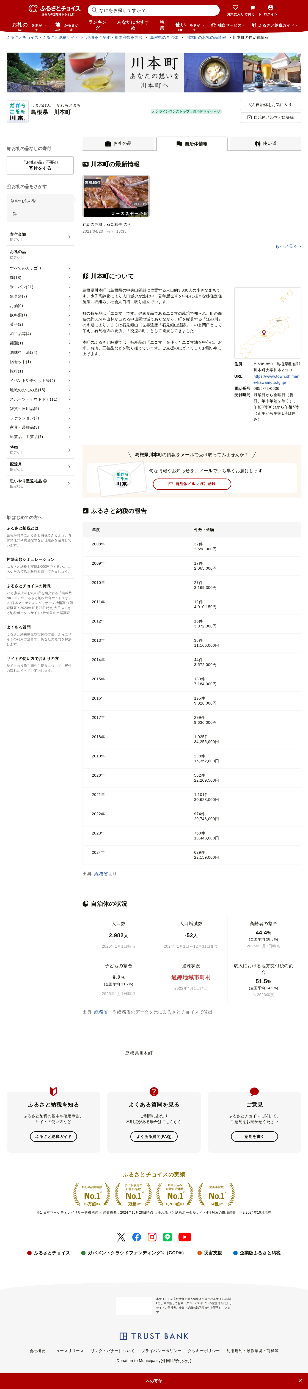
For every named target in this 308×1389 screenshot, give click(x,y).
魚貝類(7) (18, 296)
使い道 (190, 26)
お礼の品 (29, 26)
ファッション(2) (24, 418)
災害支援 (213, 1253)
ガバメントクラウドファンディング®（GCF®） (137, 1253)
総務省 (101, 873)
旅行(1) (16, 371)
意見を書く (254, 1136)
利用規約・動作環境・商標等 (253, 1351)
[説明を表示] (45, 481)
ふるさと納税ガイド (53, 1136)
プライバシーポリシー (161, 1351)
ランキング (98, 25)
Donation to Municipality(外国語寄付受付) (154, 1360)
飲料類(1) (18, 315)
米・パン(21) (21, 287)
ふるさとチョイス (52, 1253)
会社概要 (37, 1351)
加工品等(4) (20, 333)
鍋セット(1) (20, 362)
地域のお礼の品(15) (27, 390)
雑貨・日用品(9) (24, 408)
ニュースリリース (68, 1351)
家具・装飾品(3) (24, 427)
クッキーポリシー (204, 1351)
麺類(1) (16, 343)
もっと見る (286, 246)
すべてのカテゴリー (28, 268)
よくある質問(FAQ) (154, 1136)
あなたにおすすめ (133, 25)
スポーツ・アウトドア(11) (33, 399)
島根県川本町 (139, 1053)
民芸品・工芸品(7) (26, 436)
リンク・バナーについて (113, 1351)
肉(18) (15, 277)
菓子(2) (16, 324)
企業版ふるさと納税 (260, 1253)
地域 (67, 26)
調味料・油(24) (23, 352)
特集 (162, 25)
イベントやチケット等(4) (32, 380)
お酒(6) (16, 305)
